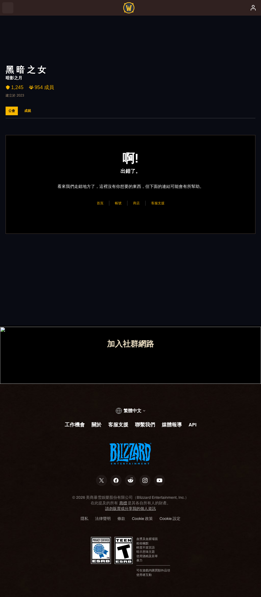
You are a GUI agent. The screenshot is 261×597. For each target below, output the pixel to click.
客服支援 (158, 203)
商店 (136, 203)
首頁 (100, 203)
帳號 (118, 203)
